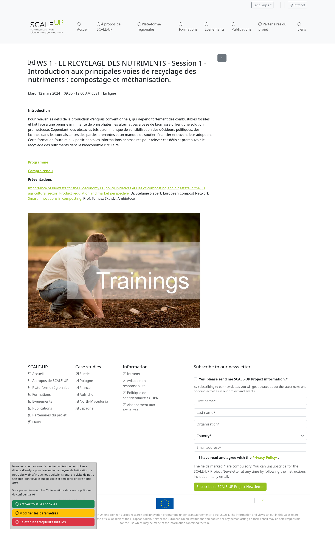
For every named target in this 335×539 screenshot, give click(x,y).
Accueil (82, 29)
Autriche (86, 394)
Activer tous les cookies (36, 504)
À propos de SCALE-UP (109, 27)
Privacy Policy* (265, 457)
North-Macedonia (94, 401)
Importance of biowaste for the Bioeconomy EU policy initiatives (79, 188)
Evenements (215, 29)
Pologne (86, 380)
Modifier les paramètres (36, 513)
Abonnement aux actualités (139, 407)
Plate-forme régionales (149, 27)
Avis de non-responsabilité (135, 383)
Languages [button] (261, 5)
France (85, 387)
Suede (85, 373)
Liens (302, 29)
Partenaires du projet (272, 27)
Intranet (297, 5)
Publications (241, 29)
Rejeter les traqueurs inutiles (40, 522)
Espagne (86, 408)
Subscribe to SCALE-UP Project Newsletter (230, 486)
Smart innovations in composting (54, 198)
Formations (188, 29)
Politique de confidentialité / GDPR (140, 395)
